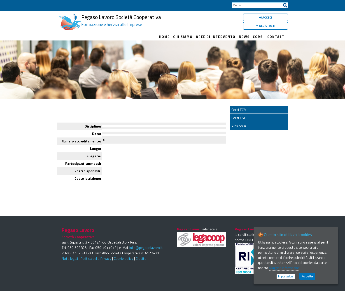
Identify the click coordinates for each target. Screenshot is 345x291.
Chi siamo (183, 36)
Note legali (69, 258)
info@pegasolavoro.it (146, 247)
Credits (141, 258)
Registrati (265, 26)
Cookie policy (123, 258)
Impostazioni (285, 276)
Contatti (276, 36)
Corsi (258, 36)
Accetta (307, 276)
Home (164, 36)
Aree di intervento (215, 36)
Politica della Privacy (95, 258)
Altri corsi (238, 126)
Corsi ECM (239, 109)
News (244, 36)
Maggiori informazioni (284, 267)
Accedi (265, 17)
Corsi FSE (238, 118)
